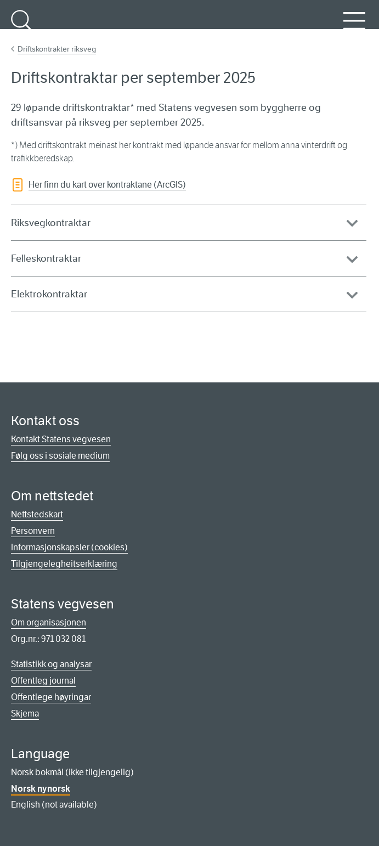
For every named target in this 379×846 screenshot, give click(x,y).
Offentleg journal (43, 680)
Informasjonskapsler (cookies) (69, 547)
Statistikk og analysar (51, 664)
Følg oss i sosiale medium (60, 455)
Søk (22, 27)
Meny (354, 27)
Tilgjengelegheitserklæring (64, 564)
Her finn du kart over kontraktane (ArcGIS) (107, 184)
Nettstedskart (37, 514)
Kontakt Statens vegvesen (61, 439)
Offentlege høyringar (51, 697)
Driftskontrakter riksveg (57, 49)
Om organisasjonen (48, 622)
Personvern (33, 531)
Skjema (25, 713)
